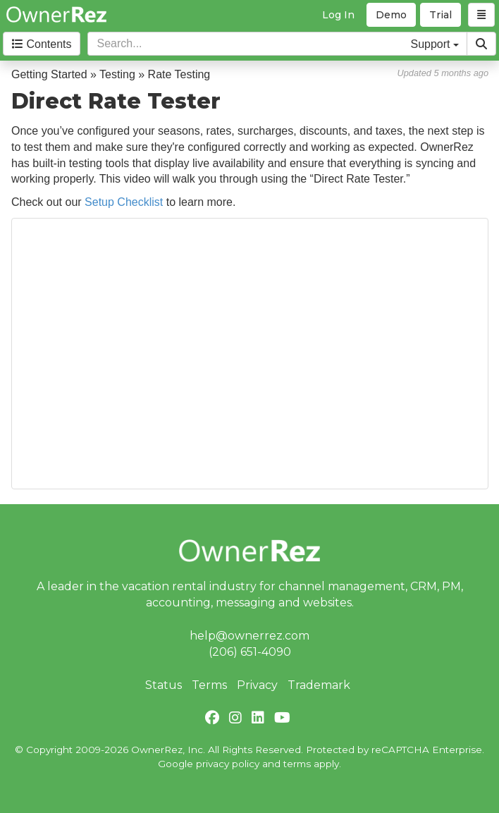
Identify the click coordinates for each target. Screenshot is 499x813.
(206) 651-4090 (250, 652)
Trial (440, 14)
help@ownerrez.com (249, 635)
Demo (391, 14)
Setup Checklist (124, 202)
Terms (209, 685)
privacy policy (227, 763)
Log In (338, 14)
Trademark (319, 685)
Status (163, 685)
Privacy (257, 685)
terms (297, 763)
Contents (41, 44)
